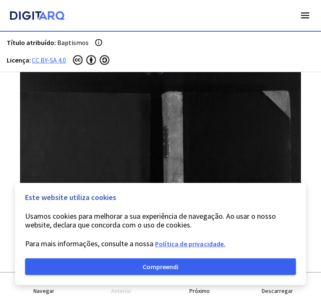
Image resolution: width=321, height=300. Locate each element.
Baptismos (73, 42)
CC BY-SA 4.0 (49, 60)
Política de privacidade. (190, 244)
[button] (44, 286)
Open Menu (305, 15)
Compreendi (160, 266)
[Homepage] (37, 16)
